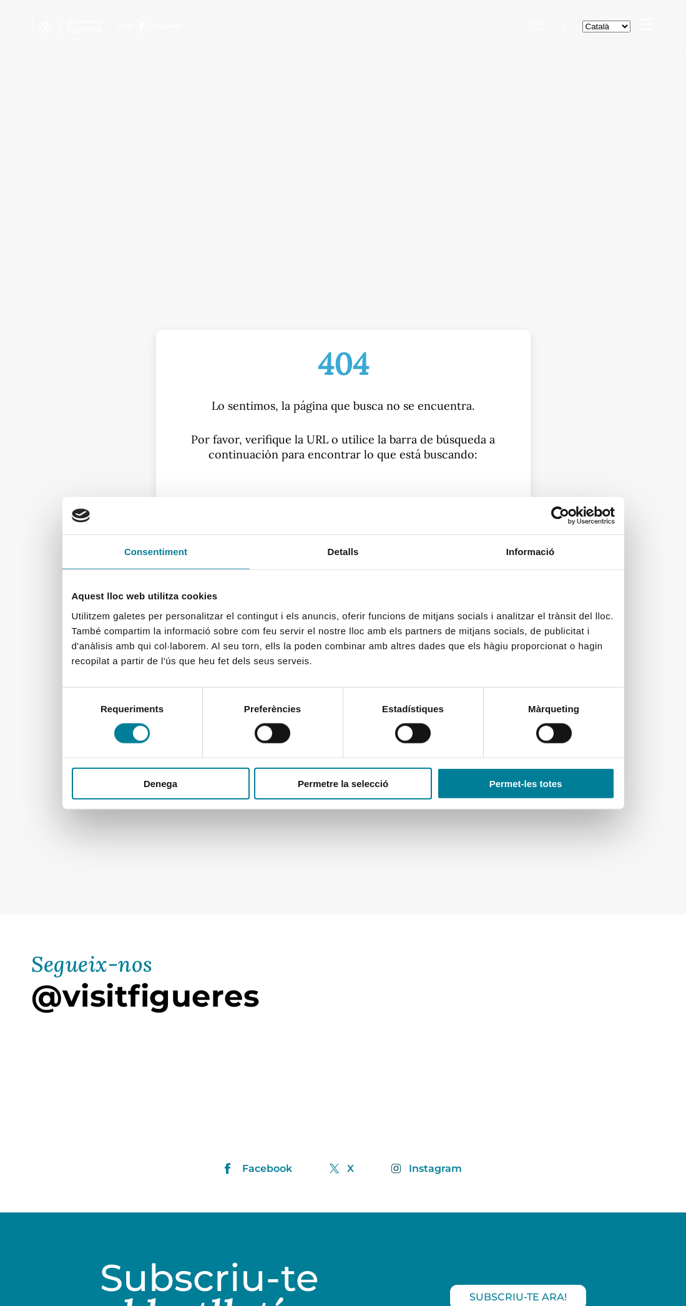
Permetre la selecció (343, 783)
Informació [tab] (530, 551)
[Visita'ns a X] (501, 24)
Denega (160, 783)
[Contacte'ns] (537, 26)
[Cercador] (561, 26)
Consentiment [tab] (155, 551)
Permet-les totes (525, 783)
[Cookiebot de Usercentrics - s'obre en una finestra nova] (560, 515)
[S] (342, 495)
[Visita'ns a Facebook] (465, 24)
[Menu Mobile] (646, 24)
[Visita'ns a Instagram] (483, 24)
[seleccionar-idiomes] (606, 26)
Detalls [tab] (343, 551)
